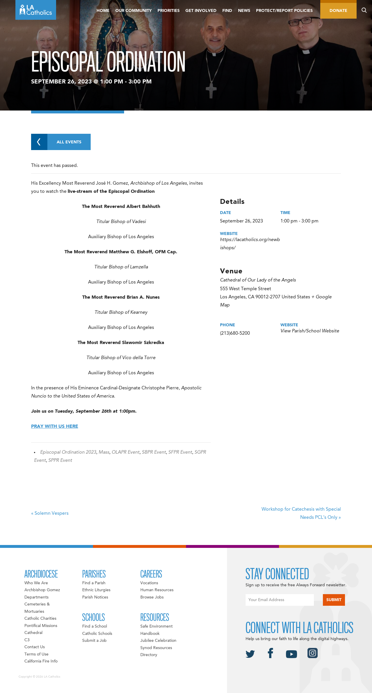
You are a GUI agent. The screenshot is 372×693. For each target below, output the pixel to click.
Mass (104, 452)
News (244, 11)
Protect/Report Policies (284, 11)
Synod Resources (156, 648)
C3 (27, 640)
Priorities (169, 11)
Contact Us (34, 647)
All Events (56, 141)
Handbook (150, 634)
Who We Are (36, 583)
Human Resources (157, 590)
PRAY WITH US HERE (54, 426)
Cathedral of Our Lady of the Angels (258, 280)
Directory (148, 655)
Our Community (133, 11)
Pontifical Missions (40, 626)
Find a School (94, 626)
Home (103, 11)
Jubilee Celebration (158, 641)
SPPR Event (60, 460)
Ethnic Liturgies (96, 590)
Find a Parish (93, 583)
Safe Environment (156, 626)
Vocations (149, 583)
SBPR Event (154, 452)
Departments (36, 597)
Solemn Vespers (50, 513)
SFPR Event (180, 452)
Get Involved (201, 11)
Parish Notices (95, 597)
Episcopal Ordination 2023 (68, 452)
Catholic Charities (40, 619)
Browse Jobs (152, 597)
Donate (338, 11)
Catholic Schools (97, 634)
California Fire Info (41, 661)
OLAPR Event (126, 452)
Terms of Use (36, 654)
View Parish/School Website (309, 331)
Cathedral (33, 633)
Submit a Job (94, 641)
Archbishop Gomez (42, 590)
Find (227, 11)
